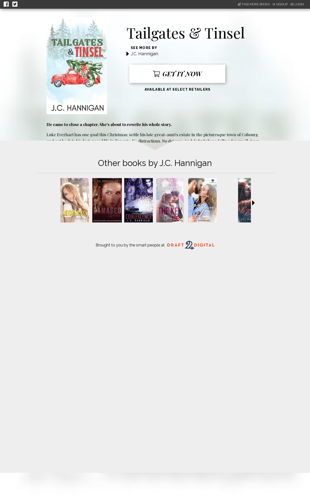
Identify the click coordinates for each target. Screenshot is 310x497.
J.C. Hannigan (144, 53)
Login (297, 4)
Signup (280, 4)
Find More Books (254, 4)
